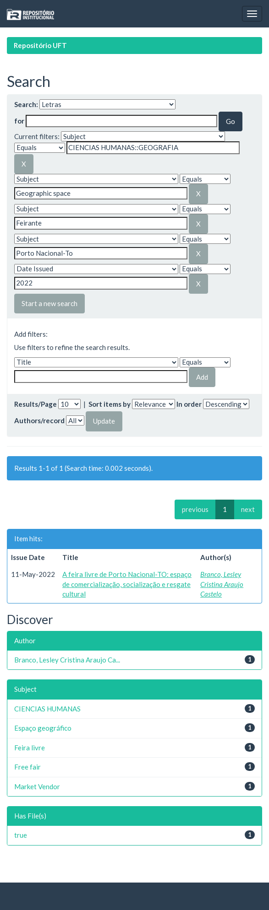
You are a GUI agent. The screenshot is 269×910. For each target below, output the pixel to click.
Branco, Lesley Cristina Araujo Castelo (221, 584)
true (20, 835)
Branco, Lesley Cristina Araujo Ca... (67, 660)
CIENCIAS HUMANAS (47, 709)
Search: (26, 104)
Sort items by (109, 404)
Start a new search (49, 303)
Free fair (27, 767)
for (19, 121)
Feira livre (29, 747)
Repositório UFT (40, 45)
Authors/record (39, 420)
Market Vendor (37, 786)
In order (189, 404)
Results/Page (35, 404)
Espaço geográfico (42, 728)
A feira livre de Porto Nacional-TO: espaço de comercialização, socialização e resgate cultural (127, 584)
